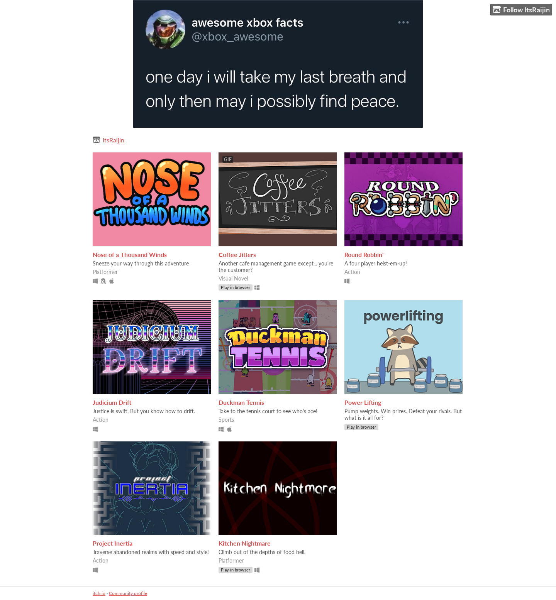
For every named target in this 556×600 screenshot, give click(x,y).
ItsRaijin (113, 140)
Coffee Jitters (237, 254)
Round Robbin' (363, 254)
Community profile (128, 593)
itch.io (99, 593)
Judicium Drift (112, 402)
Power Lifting (362, 402)
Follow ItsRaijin (521, 9)
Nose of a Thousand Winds (130, 254)
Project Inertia (112, 543)
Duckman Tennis (241, 402)
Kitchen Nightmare (245, 543)
